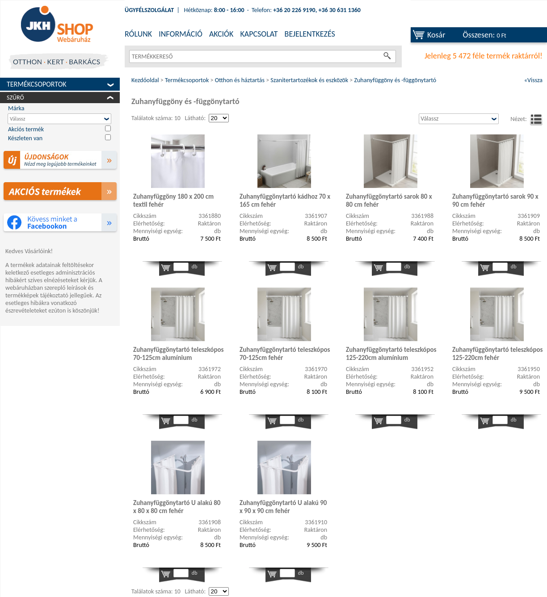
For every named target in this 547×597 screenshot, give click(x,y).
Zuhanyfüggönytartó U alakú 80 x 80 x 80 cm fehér (176, 507)
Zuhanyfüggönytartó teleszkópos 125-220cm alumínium (391, 354)
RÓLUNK (138, 34)
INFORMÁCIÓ (180, 34)
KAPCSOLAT (259, 34)
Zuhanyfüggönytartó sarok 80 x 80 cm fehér (389, 200)
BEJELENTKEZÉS (310, 34)
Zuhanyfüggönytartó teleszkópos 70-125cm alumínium (178, 354)
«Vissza (533, 80)
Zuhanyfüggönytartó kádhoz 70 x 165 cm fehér (285, 200)
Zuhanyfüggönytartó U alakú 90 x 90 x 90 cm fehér (283, 507)
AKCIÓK (221, 34)
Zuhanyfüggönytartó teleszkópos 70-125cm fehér (285, 354)
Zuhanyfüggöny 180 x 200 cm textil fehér (173, 200)
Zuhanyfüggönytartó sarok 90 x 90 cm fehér (495, 200)
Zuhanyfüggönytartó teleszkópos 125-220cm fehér (497, 354)
